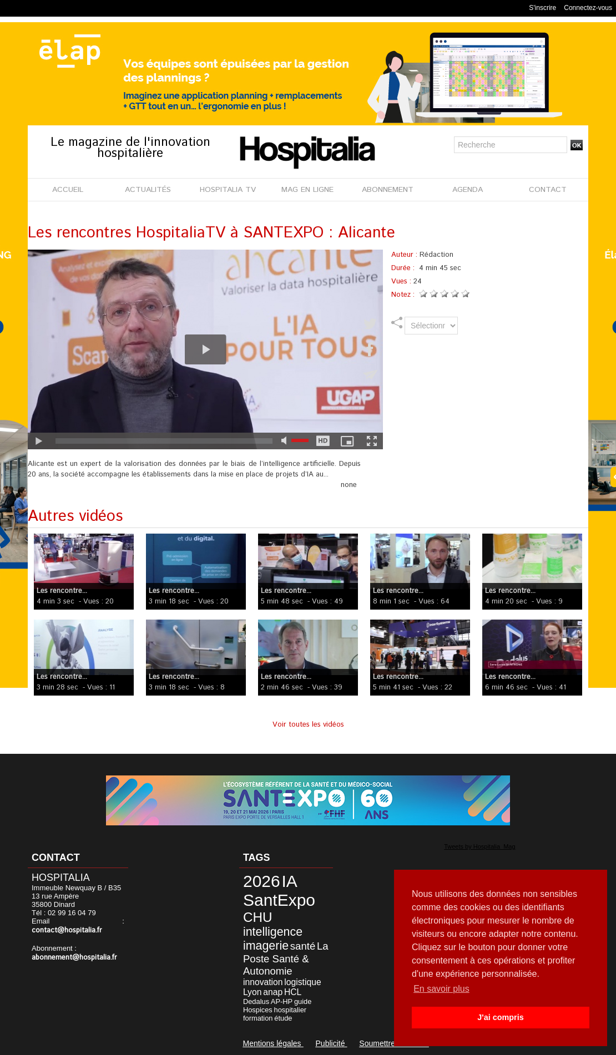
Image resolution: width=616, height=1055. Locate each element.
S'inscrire (542, 8)
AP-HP (281, 1001)
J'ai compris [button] (500, 1017)
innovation (263, 982)
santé (302, 946)
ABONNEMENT (387, 189)
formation (258, 1018)
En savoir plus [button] (441, 988)
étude (283, 1018)
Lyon (252, 992)
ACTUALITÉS (148, 189)
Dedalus (256, 1001)
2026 (261, 881)
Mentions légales (273, 1043)
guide (302, 1001)
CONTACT (548, 189)
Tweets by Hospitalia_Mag (479, 846)
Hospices (257, 1010)
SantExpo (279, 900)
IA (289, 881)
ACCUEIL (67, 189)
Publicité (331, 1043)
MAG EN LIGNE (307, 189)
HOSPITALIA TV (228, 189)
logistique (302, 982)
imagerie (266, 945)
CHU (257, 917)
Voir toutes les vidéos (308, 724)
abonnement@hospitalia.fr (74, 957)
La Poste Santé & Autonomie (286, 958)
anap (272, 992)
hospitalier (290, 1010)
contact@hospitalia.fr (67, 930)
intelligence (272, 932)
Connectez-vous (588, 8)
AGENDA (467, 189)
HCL (292, 992)
